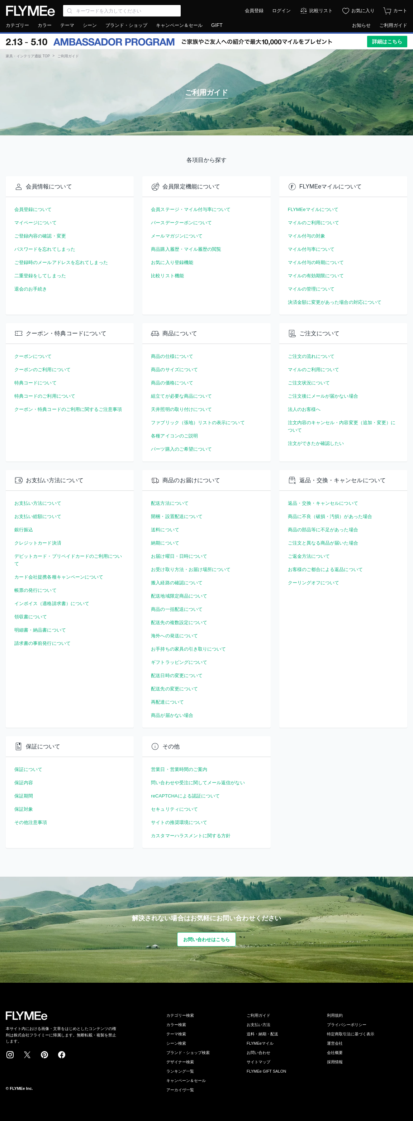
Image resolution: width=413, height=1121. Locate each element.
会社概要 (335, 1052)
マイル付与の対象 (307, 236)
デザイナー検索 (180, 1062)
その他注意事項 (30, 822)
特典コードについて (35, 382)
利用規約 (335, 1015)
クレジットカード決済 (37, 543)
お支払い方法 (258, 1024)
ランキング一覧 (180, 1071)
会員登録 (254, 10)
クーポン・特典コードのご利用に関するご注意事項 (68, 409)
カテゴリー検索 (180, 1015)
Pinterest (44, 1054)
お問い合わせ (258, 1052)
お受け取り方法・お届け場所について (191, 569)
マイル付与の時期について (316, 262)
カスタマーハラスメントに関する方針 (191, 835)
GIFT (217, 25)
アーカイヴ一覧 (180, 1090)
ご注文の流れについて (311, 356)
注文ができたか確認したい (316, 443)
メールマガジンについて (177, 236)
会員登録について (33, 209)
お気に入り (363, 10)
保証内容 (23, 782)
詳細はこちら (387, 41)
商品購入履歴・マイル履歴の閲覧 (186, 249)
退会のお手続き (30, 289)
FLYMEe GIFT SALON (266, 1071)
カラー (45, 25)
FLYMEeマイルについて (313, 209)
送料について (165, 529)
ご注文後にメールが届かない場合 (323, 396)
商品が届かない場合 (172, 715)
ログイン (281, 10)
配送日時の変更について (177, 675)
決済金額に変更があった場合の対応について (334, 302)
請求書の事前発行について (42, 643)
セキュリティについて (174, 809)
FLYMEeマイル (260, 1043)
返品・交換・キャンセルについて (323, 503)
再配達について (167, 702)
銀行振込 (23, 529)
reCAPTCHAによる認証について (185, 796)
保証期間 (23, 796)
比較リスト (321, 10)
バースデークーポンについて (181, 222)
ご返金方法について (309, 556)
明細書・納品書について (40, 630)
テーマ (67, 25)
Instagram (10, 1054)
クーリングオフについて (314, 582)
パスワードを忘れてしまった (44, 249)
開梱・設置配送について (177, 516)
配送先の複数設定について (179, 622)
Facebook (61, 1054)
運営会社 (335, 1043)
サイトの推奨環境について (179, 822)
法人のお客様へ (304, 409)
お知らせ (361, 25)
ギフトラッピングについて (179, 662)
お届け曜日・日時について (179, 556)
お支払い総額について (37, 516)
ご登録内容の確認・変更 (40, 236)
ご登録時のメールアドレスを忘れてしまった (61, 262)
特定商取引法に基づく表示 (350, 1034)
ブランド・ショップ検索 (188, 1052)
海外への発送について (174, 635)
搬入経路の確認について (177, 582)
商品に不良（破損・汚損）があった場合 (330, 516)
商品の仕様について (172, 356)
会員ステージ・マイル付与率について (191, 209)
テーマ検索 (176, 1034)
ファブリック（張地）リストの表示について (198, 422)
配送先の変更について (174, 688)
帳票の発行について (35, 590)
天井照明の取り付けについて (181, 409)
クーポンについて (33, 356)
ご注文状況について (309, 382)
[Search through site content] (122, 10)
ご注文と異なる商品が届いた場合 (323, 543)
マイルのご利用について (314, 222)
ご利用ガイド (393, 25)
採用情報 (335, 1062)
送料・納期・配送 (262, 1034)
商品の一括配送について (177, 609)
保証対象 (23, 809)
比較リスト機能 (167, 275)
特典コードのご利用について (44, 396)
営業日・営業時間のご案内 (179, 769)
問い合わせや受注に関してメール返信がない (198, 782)
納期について (165, 543)
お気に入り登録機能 (172, 262)
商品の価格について (172, 382)
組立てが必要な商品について (181, 396)
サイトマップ (258, 1062)
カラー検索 (176, 1024)
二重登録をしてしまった (40, 275)
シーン (90, 25)
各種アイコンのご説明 (174, 436)
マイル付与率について (311, 249)
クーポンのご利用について (42, 369)
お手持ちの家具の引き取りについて (188, 649)
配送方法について (170, 503)
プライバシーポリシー (346, 1024)
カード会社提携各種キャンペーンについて (58, 577)
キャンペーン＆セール (179, 25)
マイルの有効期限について (316, 275)
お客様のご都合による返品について (325, 569)
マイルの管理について (311, 289)
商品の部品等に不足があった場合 (323, 529)
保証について (28, 769)
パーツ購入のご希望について (181, 449)
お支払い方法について (37, 503)
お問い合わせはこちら (206, 939)
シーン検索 (176, 1043)
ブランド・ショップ (126, 25)
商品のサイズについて (174, 369)
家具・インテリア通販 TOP (28, 56)
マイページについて (35, 222)
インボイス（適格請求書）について (51, 603)
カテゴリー (17, 25)
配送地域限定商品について (179, 596)
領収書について (30, 616)
